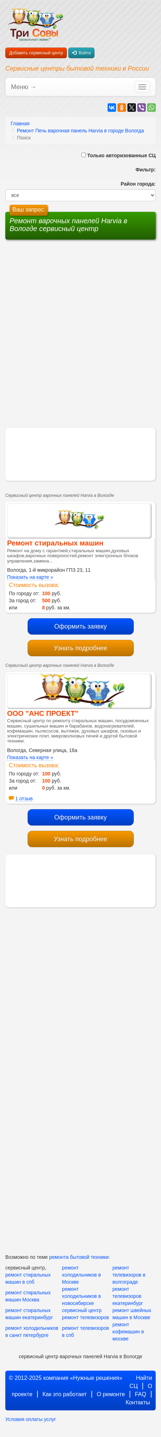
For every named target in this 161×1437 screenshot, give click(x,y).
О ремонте (111, 1394)
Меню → (23, 87)
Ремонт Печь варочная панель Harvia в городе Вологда (80, 130)
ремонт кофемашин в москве (128, 1332)
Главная (20, 123)
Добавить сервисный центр (36, 52)
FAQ (140, 1394)
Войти (81, 52)
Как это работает (64, 1394)
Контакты (138, 1402)
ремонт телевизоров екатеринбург (128, 1296)
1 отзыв (24, 798)
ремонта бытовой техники (79, 1257)
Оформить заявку (80, 626)
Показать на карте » (30, 577)
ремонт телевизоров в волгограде (129, 1275)
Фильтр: (143, 169)
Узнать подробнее (80, 648)
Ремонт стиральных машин (55, 543)
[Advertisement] (81, 291)
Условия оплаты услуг (30, 1419)
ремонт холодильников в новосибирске (81, 1296)
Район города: (137, 184)
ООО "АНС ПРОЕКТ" (42, 713)
